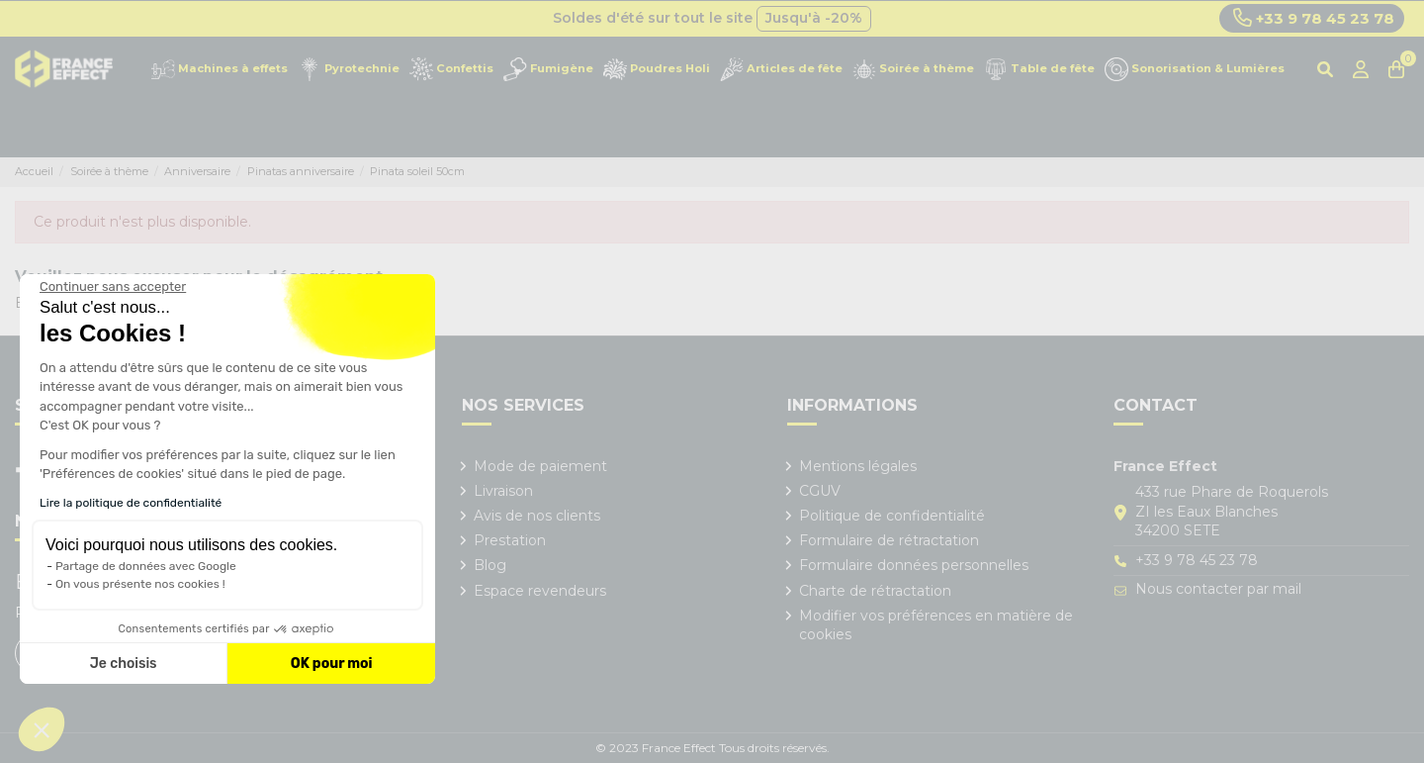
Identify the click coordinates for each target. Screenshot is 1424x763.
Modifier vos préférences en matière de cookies (936, 625)
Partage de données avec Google (145, 566)
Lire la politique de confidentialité (131, 503)
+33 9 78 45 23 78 (1313, 18)
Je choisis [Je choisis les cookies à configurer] (123, 663)
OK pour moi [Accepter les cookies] (332, 663)
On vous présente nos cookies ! (140, 584)
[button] (41, 729)
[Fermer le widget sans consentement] (113, 287)
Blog (490, 565)
